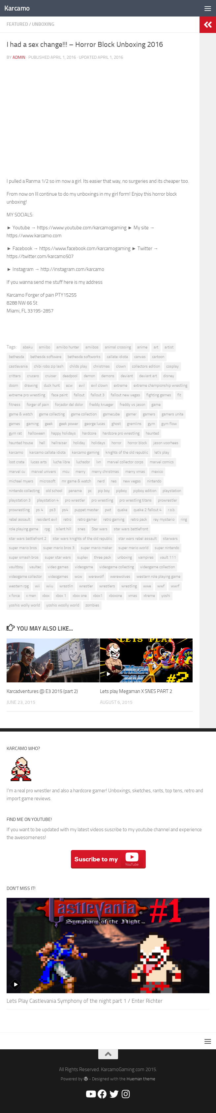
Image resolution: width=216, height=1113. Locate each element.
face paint (59, 395)
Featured (17, 24)
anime (142, 347)
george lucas (94, 423)
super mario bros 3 (59, 547)
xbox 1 (61, 595)
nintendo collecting (24, 490)
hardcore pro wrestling (121, 433)
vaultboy (16, 567)
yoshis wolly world (24, 605)
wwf (161, 586)
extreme (120, 385)
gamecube (111, 414)
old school (54, 490)
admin (19, 57)
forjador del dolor (69, 404)
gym (151, 423)
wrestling (129, 586)
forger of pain (38, 404)
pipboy (121, 490)
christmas (101, 366)
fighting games (158, 395)
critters (15, 376)
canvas (140, 356)
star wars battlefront (131, 529)
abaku (28, 347)
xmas (132, 595)
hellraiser (59, 443)
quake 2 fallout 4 (148, 509)
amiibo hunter (67, 347)
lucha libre (61, 462)
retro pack (139, 519)
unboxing (124, 557)
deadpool (70, 376)
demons (107, 376)
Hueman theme (141, 1078)
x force (14, 595)
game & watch (21, 414)
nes (114, 481)
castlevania (18, 366)
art (156, 347)
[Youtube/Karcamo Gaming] (90, 1094)
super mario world (133, 547)
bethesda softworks (84, 356)
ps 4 (39, 509)
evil (82, 385)
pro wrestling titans (135, 500)
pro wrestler (75, 500)
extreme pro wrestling (27, 395)
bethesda (16, 356)
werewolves (120, 576)
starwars (170, 538)
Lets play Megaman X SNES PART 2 (136, 691)
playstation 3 (20, 500)
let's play (161, 452)
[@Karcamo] (126, 1094)
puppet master (87, 509)
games (14, 423)
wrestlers (107, 586)
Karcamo (17, 8)
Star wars (100, 529)
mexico (157, 471)
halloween (36, 433)
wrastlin (66, 586)
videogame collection (157, 567)
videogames (58, 576)
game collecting (52, 414)
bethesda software (45, 356)
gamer (131, 414)
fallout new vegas (125, 395)
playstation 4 (48, 500)
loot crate (16, 462)
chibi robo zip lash (48, 366)
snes (81, 529)
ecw (69, 385)
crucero (33, 376)
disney (168, 376)
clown (121, 366)
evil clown (99, 385)
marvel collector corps (125, 462)
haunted (152, 433)
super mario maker (96, 547)
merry (80, 471)
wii (37, 586)
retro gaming (113, 519)
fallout (79, 395)
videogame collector (25, 576)
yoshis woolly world (62, 605)
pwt (108, 509)
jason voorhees (165, 443)
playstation (172, 490)
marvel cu (17, 471)
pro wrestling (102, 500)
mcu (65, 471)
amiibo (44, 347)
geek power (68, 423)
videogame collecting (116, 567)
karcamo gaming (85, 452)
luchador (83, 462)
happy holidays (63, 433)
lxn (98, 462)
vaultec (35, 567)
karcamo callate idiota (47, 452)
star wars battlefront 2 (27, 538)
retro (67, 519)
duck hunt (52, 385)
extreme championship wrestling (160, 385)
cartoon (158, 356)
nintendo (154, 481)
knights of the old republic (127, 452)
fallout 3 (98, 395)
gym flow (169, 423)
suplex (82, 557)
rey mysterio (163, 519)
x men (31, 595)
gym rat (15, 433)
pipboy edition (144, 490)
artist (169, 347)
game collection (84, 414)
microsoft (47, 481)
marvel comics (162, 462)
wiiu (49, 586)
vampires (146, 557)
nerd (101, 481)
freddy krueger (101, 404)
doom (13, 385)
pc (90, 490)
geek (49, 423)
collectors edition (146, 366)
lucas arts (39, 462)
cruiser (50, 376)
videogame (84, 567)
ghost (116, 423)
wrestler (86, 586)
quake (122, 509)
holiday (79, 443)
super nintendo (167, 547)
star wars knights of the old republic (82, 538)
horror (116, 443)
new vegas (132, 481)
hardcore (89, 433)
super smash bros (24, 557)
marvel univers (43, 471)
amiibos (92, 347)
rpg (47, 529)
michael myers (21, 481)
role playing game (23, 529)
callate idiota (117, 356)
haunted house (21, 443)
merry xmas (135, 471)
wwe (147, 586)
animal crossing (118, 347)
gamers (149, 414)
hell (42, 443)
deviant (127, 376)
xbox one (80, 595)
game (156, 404)
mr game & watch (76, 481)
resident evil (47, 519)
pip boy (104, 490)
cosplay (172, 366)
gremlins (134, 423)
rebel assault (19, 519)
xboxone (115, 595)
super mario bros (23, 547)
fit (179, 395)
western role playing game (158, 576)
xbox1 (98, 595)
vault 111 (168, 557)
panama (75, 490)
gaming (32, 423)
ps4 (65, 509)
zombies (92, 605)
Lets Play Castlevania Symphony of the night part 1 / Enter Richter (85, 1001)
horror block (137, 443)
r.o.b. (171, 509)
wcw (78, 576)
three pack (102, 557)
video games (58, 567)
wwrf (175, 586)
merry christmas (105, 471)
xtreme (149, 595)
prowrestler (167, 500)
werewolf (96, 576)
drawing (31, 385)
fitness (14, 404)
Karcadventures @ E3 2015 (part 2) (42, 691)
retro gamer (87, 519)
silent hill (63, 529)
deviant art (148, 376)
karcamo (16, 452)
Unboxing (43, 24)
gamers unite (172, 414)
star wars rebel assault (137, 538)
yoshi (165, 595)
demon (89, 376)
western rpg (19, 586)
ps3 (52, 509)
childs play (78, 366)
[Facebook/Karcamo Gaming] (102, 1094)
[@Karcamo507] (114, 1094)
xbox (45, 595)
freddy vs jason (132, 404)
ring (184, 519)
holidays (98, 443)
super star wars (58, 557)
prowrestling (19, 509)
